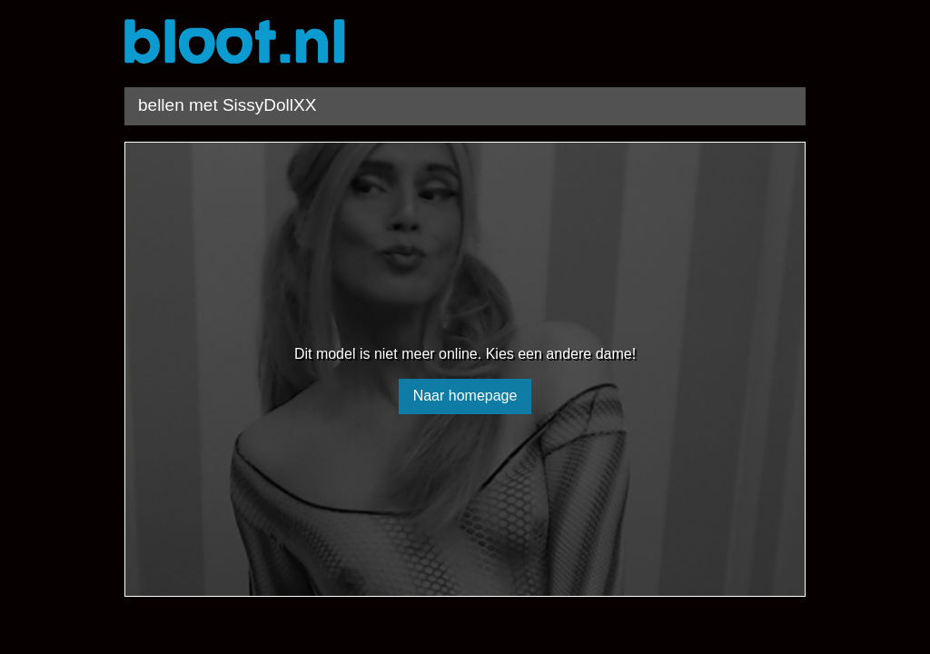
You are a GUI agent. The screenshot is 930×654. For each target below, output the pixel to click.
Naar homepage (465, 395)
